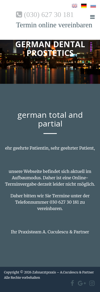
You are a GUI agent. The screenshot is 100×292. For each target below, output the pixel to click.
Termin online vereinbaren (54, 25)
